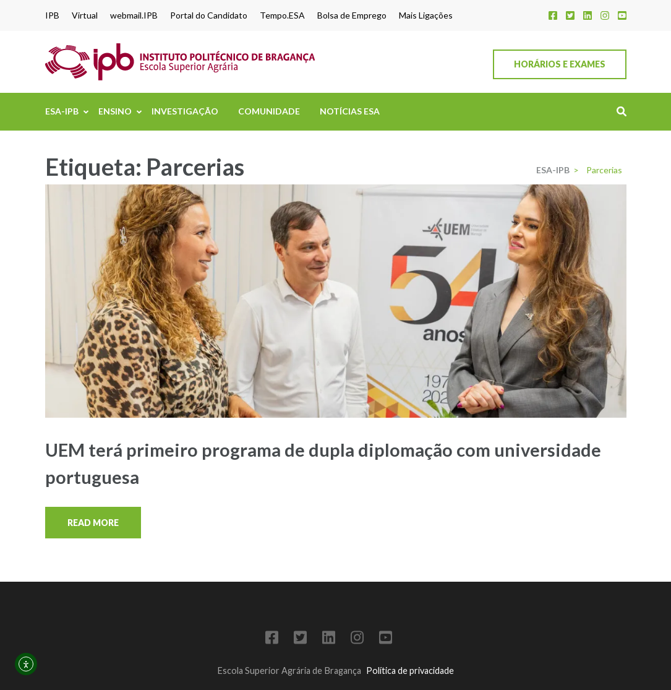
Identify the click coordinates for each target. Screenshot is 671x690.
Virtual (85, 15)
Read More (93, 522)
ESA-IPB (62, 111)
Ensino (115, 111)
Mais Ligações (426, 15)
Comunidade (269, 111)
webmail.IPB (134, 15)
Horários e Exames (559, 64)
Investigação (185, 111)
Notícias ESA (350, 111)
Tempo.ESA (282, 15)
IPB (52, 15)
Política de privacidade (410, 670)
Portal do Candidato (208, 15)
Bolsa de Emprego (352, 15)
